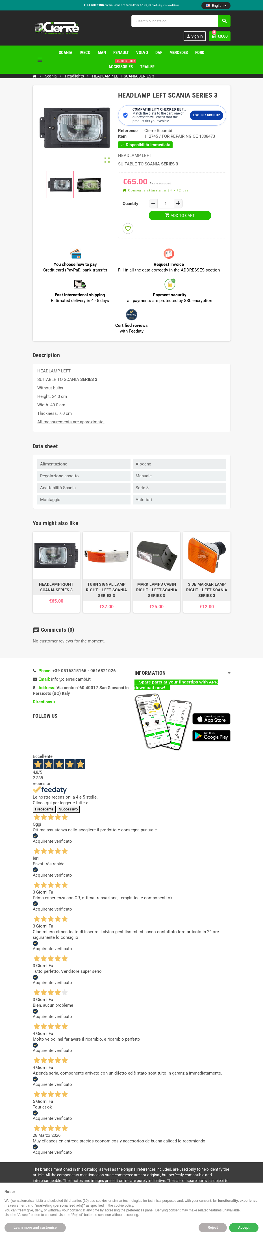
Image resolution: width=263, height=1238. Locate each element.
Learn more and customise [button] (35, 1228)
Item (122, 136)
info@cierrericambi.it (71, 679)
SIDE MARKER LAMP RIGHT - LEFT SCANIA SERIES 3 (206, 590)
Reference (128, 130)
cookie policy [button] (123, 1205)
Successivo (68, 809)
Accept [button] (243, 1228)
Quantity (130, 203)
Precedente (44, 809)
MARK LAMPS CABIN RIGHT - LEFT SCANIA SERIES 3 (156, 590)
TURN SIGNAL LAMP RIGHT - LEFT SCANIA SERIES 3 (106, 590)
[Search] (180, 21)
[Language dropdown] (215, 5)
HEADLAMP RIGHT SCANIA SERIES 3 (56, 587)
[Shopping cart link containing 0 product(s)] (220, 36)
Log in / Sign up (206, 115)
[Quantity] (165, 203)
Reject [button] (213, 1228)
